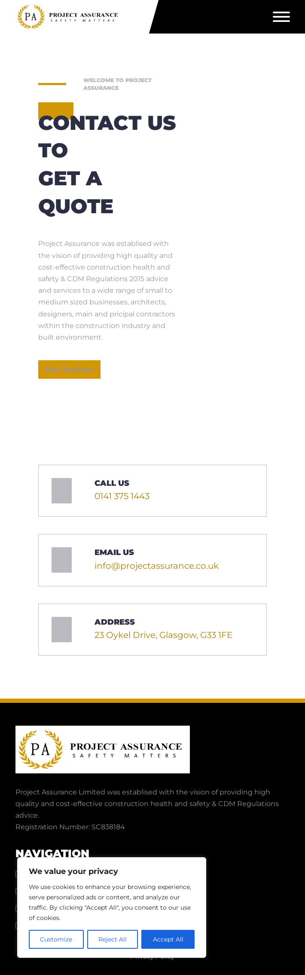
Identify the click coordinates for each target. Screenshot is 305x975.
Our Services (69, 369)
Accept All (168, 939)
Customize (56, 939)
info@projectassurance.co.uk (157, 566)
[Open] (281, 17)
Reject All (112, 939)
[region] (111, 907)
